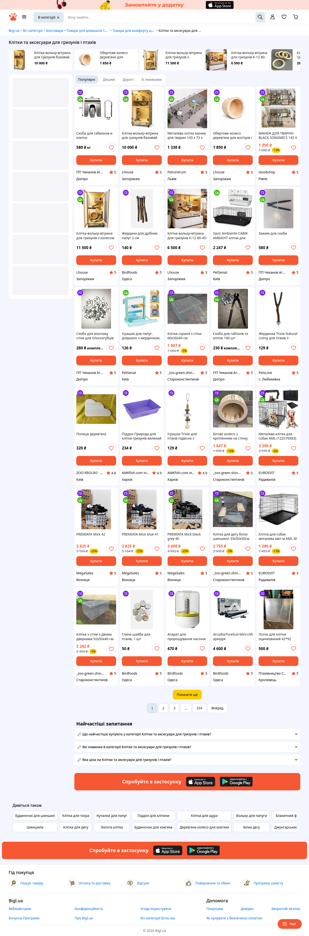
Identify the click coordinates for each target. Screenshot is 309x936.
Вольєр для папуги (251, 815)
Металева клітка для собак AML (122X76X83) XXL (277, 436)
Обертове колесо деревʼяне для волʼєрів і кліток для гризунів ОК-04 (116, 55)
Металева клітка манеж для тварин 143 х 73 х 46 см (187, 135)
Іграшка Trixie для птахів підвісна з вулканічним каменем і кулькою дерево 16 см (186, 436)
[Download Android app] (236, 782)
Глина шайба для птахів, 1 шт (136, 636)
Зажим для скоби (273, 233)
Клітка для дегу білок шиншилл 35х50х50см (231, 536)
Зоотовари (54, 30)
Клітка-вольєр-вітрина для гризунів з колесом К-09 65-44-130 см (184, 55)
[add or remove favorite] (111, 147)
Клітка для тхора (75, 815)
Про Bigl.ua (84, 918)
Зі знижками (151, 79)
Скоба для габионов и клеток (94, 135)
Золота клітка (112, 827)
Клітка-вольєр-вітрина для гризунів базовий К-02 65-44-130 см (52, 55)
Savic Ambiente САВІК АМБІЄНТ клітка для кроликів (230, 235)
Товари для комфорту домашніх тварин (145, 30)
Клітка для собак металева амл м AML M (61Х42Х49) (278, 536)
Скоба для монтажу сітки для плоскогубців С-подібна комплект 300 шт (96, 336)
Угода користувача (155, 908)
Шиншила (35, 827)
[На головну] (13, 19)
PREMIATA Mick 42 (90, 534)
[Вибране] (284, 18)
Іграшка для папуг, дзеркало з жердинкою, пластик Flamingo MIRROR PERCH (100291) (141, 336)
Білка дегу (251, 827)
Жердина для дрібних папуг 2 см (140, 235)
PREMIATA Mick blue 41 (140, 534)
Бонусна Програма (24, 918)
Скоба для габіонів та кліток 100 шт (230, 336)
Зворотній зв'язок (285, 908)
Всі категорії (32, 30)
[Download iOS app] (200, 782)
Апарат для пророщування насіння (187, 636)
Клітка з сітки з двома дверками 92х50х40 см (94, 636)
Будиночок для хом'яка (153, 827)
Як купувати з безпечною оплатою (234, 918)
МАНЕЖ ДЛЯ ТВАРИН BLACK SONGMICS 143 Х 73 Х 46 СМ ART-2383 (278, 135)
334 (199, 708)
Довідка (247, 908)
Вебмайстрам (20, 908)
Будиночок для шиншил (35, 815)
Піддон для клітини (153, 815)
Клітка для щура (204, 815)
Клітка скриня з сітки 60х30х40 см (185, 336)
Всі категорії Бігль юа (157, 918)
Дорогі (128, 79)
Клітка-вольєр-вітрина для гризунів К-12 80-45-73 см (249, 55)
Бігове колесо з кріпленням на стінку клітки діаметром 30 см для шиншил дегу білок (232, 436)
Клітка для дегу (75, 827)
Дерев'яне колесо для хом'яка (204, 827)
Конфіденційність (89, 908)
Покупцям (214, 908)
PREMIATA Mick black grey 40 (184, 536)
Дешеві (109, 79)
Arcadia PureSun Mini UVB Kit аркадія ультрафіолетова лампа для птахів (233, 636)
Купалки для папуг (112, 815)
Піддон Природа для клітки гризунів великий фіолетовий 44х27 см (142, 436)
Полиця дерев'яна (91, 434)
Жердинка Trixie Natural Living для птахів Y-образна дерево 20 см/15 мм (278, 336)
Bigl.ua (14, 30)
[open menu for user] (272, 17)
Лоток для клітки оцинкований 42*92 (275, 636)
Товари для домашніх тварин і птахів (96, 30)
